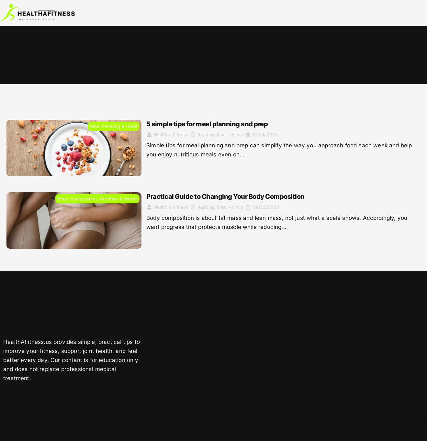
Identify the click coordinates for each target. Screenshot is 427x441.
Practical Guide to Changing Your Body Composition (225, 196)
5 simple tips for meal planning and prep (207, 124)
